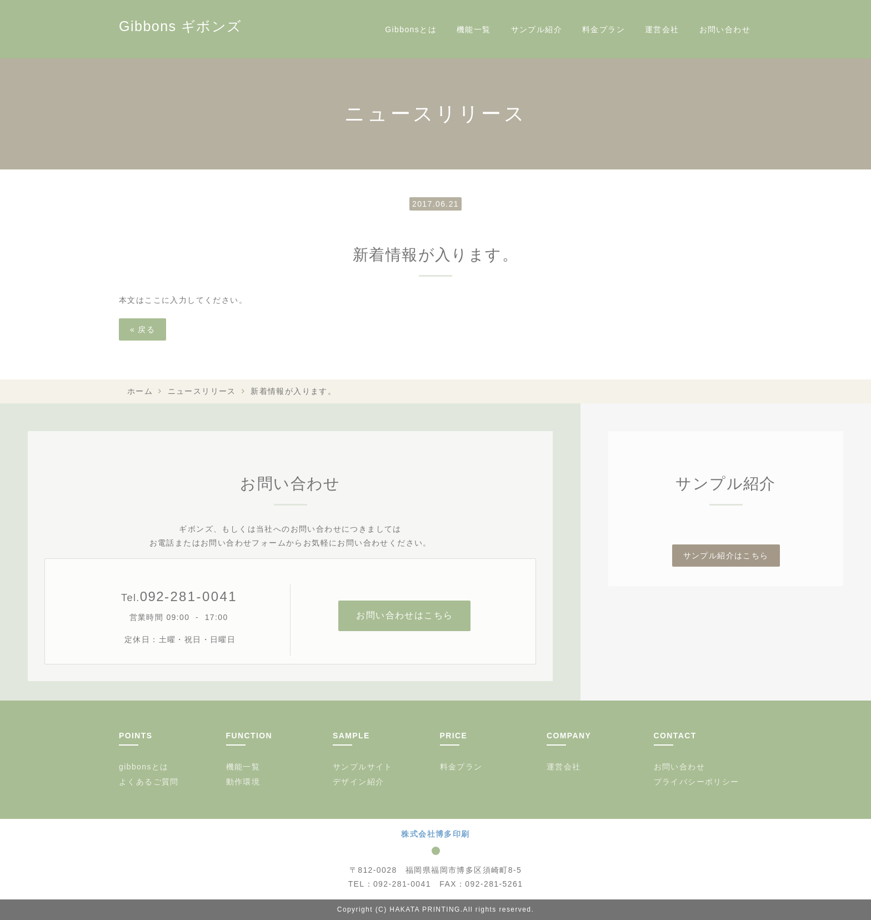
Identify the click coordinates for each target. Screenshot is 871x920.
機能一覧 (474, 29)
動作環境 (243, 781)
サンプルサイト (363, 766)
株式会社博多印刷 (435, 833)
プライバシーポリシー (696, 781)
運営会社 (662, 29)
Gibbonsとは (411, 29)
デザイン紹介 (358, 781)
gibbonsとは (144, 766)
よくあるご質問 (149, 781)
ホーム (140, 391)
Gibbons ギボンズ (180, 26)
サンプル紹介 (536, 29)
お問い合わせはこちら (404, 615)
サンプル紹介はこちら (726, 555)
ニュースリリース (202, 391)
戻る (142, 329)
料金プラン (603, 29)
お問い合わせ (724, 29)
